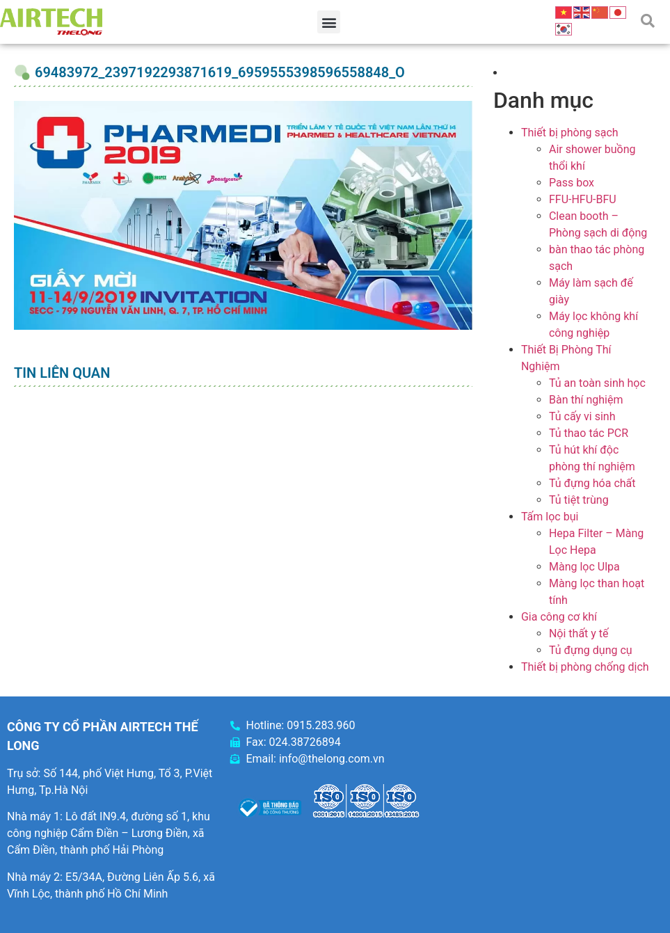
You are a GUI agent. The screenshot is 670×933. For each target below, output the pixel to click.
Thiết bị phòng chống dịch (585, 666)
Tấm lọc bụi (549, 516)
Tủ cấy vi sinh (582, 416)
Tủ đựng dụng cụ (590, 650)
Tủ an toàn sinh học (597, 383)
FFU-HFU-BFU (582, 199)
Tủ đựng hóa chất (592, 483)
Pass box (571, 182)
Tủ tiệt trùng (579, 500)
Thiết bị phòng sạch (570, 132)
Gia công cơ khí (559, 616)
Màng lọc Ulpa (584, 566)
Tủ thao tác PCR (588, 433)
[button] (328, 21)
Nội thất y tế (579, 633)
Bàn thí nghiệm (586, 399)
